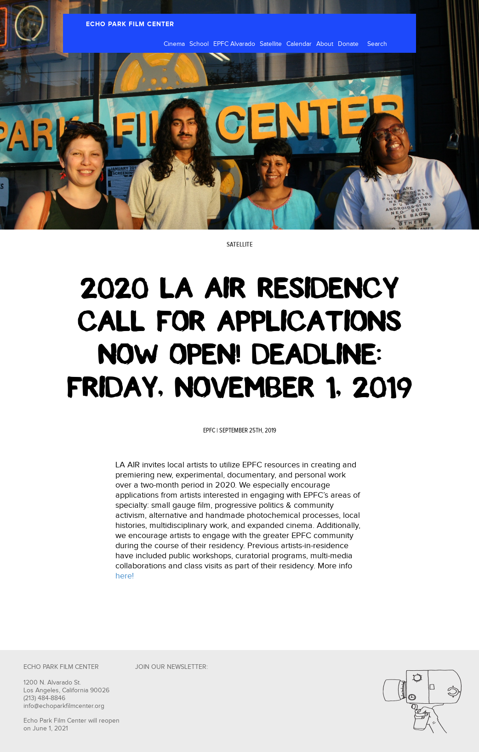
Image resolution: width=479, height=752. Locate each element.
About (324, 44)
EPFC (209, 430)
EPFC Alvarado (234, 44)
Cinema (174, 44)
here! (124, 576)
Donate (348, 44)
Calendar (299, 44)
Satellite (271, 44)
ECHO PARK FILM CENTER (130, 24)
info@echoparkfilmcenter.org (63, 706)
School (199, 44)
